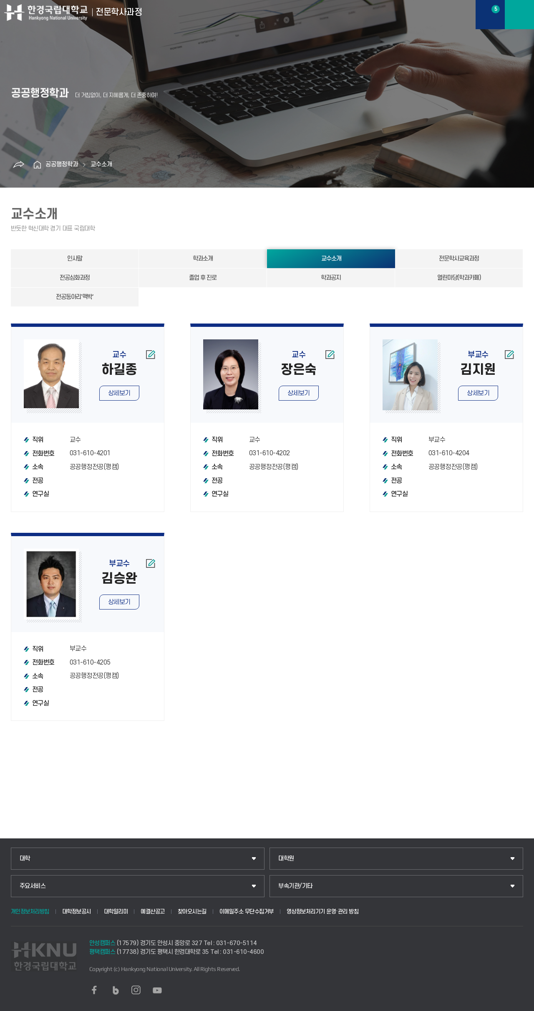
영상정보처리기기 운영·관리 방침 (323, 911)
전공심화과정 (75, 277)
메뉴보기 (519, 14)
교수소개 (101, 164)
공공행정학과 (61, 164)
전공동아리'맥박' (74, 297)
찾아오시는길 (192, 911)
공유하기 (18, 164)
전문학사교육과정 (459, 258)
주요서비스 (33, 886)
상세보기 (119, 393)
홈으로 (37, 164)
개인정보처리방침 (30, 911)
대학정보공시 (76, 911)
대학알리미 (116, 911)
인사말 (74, 258)
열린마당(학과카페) (459, 277)
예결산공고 (153, 911)
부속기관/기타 (295, 886)
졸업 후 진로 (203, 277)
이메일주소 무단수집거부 (246, 911)
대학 (25, 858)
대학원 (286, 858)
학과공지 (331, 277)
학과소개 (203, 258)
